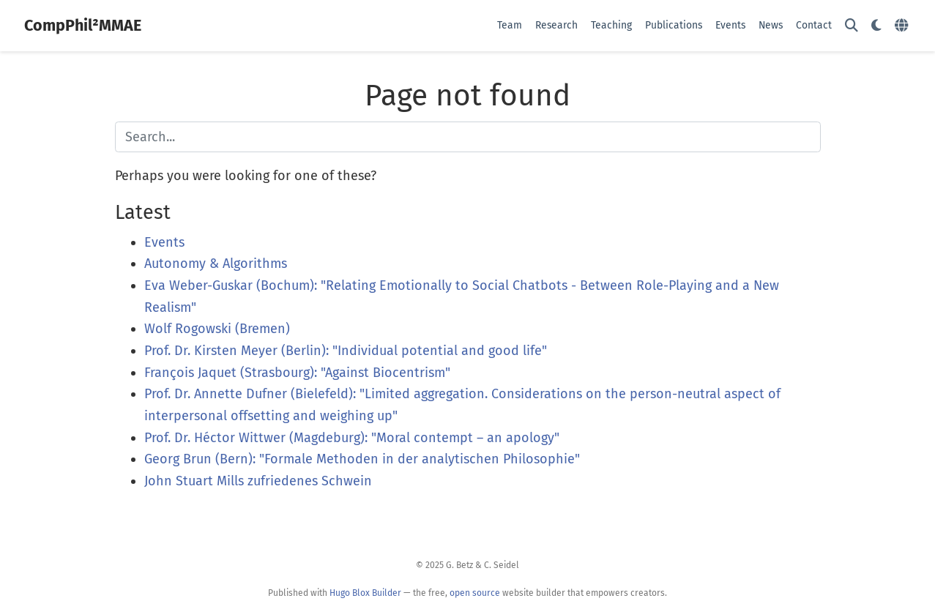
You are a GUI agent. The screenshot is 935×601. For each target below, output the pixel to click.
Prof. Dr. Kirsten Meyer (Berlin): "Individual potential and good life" (345, 351)
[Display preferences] (876, 26)
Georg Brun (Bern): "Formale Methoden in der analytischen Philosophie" (362, 459)
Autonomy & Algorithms (215, 263)
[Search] (851, 26)
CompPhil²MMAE (82, 25)
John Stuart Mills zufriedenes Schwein (258, 481)
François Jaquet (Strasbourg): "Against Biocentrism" (297, 373)
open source (475, 593)
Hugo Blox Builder (365, 593)
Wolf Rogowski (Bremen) (217, 329)
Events (164, 242)
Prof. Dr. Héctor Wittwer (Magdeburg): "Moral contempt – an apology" (351, 438)
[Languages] (903, 26)
